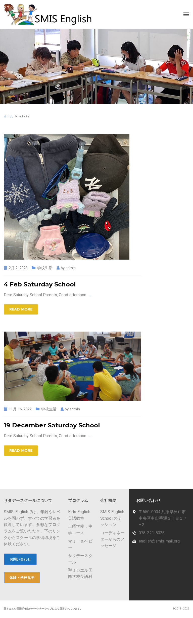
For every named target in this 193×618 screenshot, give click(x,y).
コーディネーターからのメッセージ (112, 539)
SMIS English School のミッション (112, 518)
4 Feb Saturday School (40, 284)
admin (71, 268)
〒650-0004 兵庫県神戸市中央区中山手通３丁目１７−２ (163, 518)
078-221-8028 (152, 532)
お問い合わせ (20, 559)
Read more (20, 309)
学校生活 (44, 268)
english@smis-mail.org (159, 541)
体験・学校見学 (22, 577)
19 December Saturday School (52, 425)
